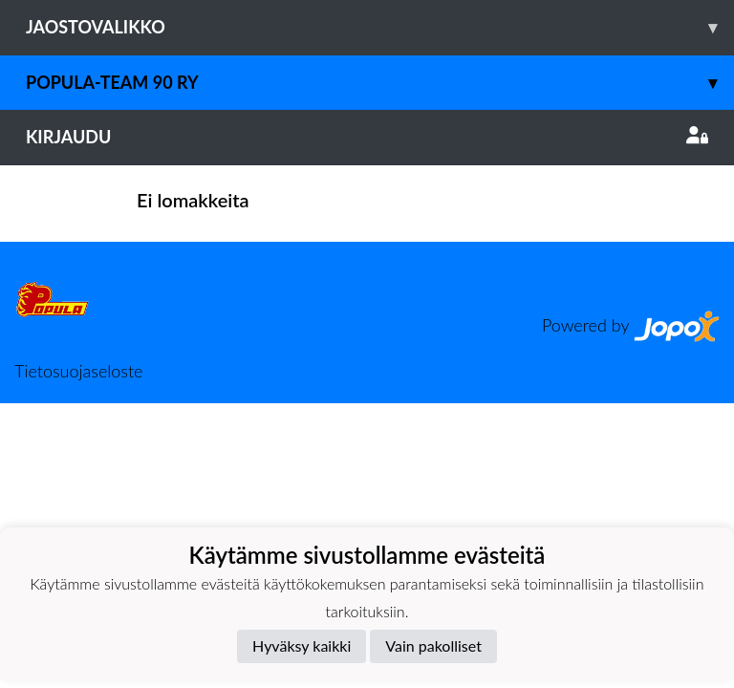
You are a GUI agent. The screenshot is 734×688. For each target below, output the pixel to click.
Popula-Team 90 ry (380, 82)
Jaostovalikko (380, 27)
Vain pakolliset (433, 645)
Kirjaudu (367, 136)
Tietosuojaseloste (78, 370)
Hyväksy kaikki (301, 645)
